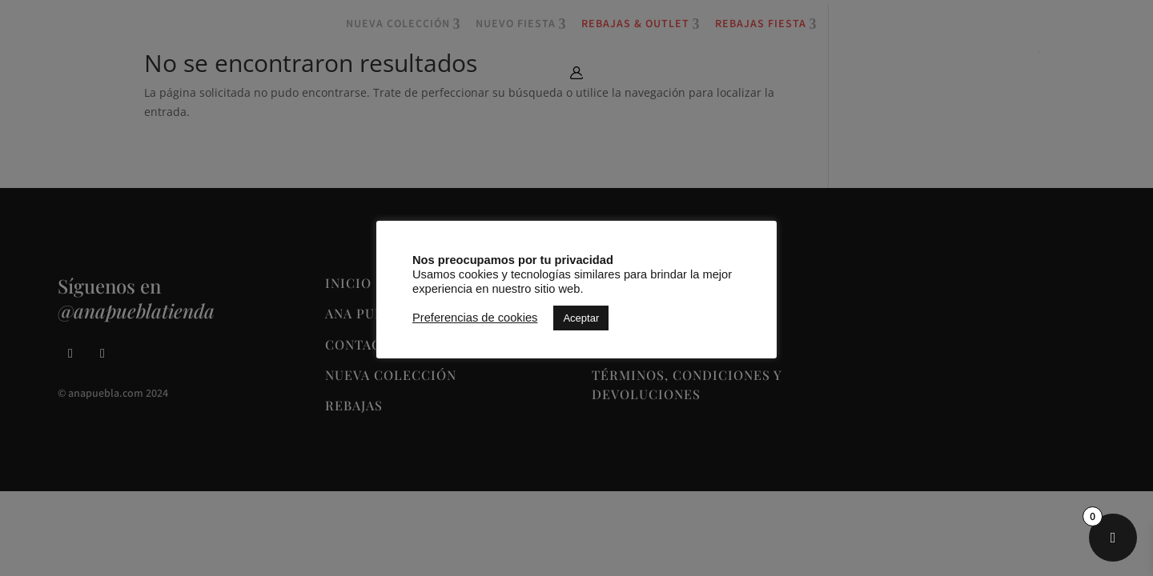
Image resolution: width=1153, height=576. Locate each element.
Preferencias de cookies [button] (474, 317)
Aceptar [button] (581, 318)
